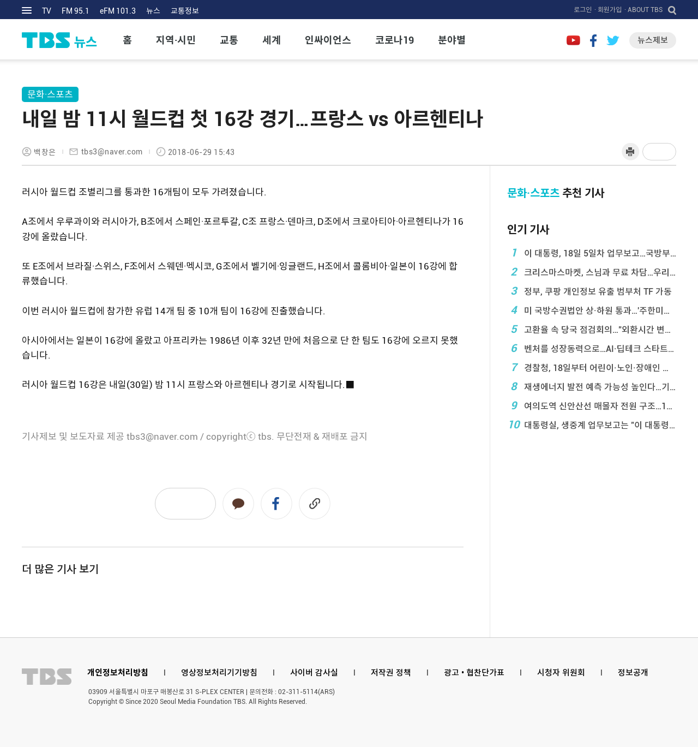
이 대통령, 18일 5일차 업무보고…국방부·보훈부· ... (591, 252)
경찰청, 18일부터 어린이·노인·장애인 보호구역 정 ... (591, 367)
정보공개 (633, 673)
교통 (229, 40)
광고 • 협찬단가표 (474, 673)
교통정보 (185, 11)
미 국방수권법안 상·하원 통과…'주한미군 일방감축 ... (591, 309)
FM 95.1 (75, 11)
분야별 (452, 40)
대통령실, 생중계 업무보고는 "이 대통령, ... (591, 424)
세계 (271, 40)
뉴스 (153, 11)
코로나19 (394, 40)
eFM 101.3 (118, 11)
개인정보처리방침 (117, 673)
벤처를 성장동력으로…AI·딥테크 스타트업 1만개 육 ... (591, 348)
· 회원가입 (608, 10)
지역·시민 (176, 40)
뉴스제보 (652, 40)
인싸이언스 (328, 40)
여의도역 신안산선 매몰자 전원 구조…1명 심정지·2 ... (591, 405)
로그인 (583, 10)
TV (46, 11)
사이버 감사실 (314, 673)
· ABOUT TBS (643, 10)
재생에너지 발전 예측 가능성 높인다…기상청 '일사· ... (591, 386)
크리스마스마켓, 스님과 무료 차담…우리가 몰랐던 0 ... (591, 271)
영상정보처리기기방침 (219, 673)
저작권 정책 (391, 673)
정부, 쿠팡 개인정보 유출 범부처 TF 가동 (589, 290)
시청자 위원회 (561, 673)
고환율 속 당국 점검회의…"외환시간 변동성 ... (591, 329)
